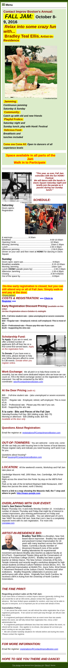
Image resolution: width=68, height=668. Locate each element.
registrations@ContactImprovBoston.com (41, 432)
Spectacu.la (38, 665)
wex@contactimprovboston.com (28, 381)
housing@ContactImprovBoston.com (25, 457)
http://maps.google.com (28, 493)
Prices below (8, 295)
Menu (7, 4)
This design (16, 665)
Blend (47, 665)
